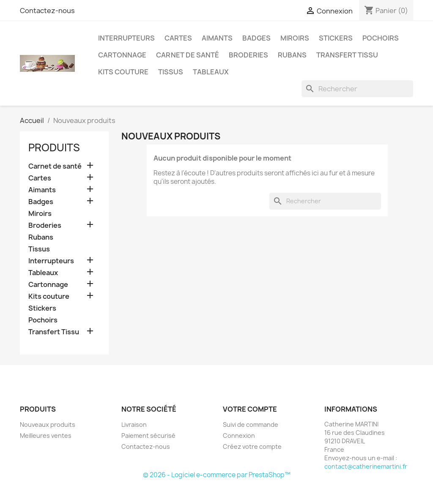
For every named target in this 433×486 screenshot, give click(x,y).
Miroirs (294, 38)
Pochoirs (380, 38)
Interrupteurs (126, 38)
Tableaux (211, 71)
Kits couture (123, 71)
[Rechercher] (357, 88)
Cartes (178, 38)
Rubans (292, 55)
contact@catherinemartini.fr (365, 466)
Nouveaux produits (47, 424)
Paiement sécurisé (148, 435)
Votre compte (250, 409)
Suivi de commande (250, 424)
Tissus (170, 71)
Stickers (336, 38)
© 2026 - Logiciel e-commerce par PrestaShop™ (216, 474)
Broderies (248, 55)
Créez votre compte (252, 446)
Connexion (239, 435)
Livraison (134, 424)
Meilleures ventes (45, 435)
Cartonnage (122, 55)
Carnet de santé (187, 55)
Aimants (217, 38)
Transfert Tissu (347, 55)
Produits (54, 147)
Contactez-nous (47, 10)
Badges (256, 38)
